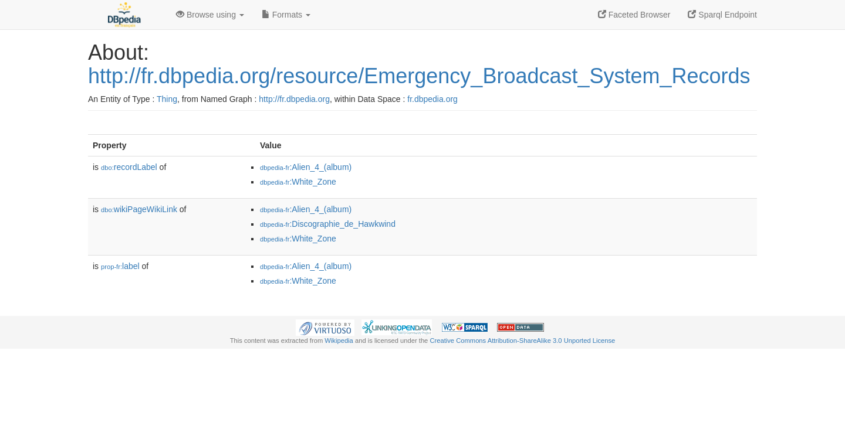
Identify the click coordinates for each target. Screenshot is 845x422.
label (120, 266)
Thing (167, 99)
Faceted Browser (634, 14)
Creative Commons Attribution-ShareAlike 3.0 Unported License (522, 340)
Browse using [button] (210, 14)
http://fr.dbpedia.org (294, 99)
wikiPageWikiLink (139, 209)
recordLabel (129, 167)
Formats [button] (286, 14)
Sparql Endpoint (722, 14)
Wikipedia (339, 340)
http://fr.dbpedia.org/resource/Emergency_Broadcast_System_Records (419, 76)
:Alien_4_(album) (305, 167)
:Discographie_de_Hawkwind (328, 224)
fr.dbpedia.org (432, 99)
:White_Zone (298, 181)
